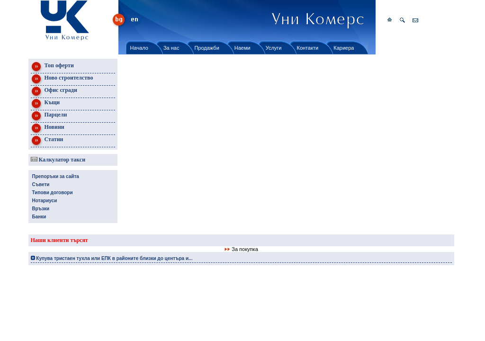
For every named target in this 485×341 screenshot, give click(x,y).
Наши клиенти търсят (59, 240)
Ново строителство (62, 79)
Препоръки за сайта (55, 176)
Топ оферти (52, 67)
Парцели (49, 116)
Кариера (343, 48)
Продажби (206, 48)
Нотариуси (44, 200)
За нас (171, 48)
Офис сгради (54, 92)
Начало (139, 48)
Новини (47, 129)
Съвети (41, 184)
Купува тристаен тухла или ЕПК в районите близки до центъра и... (112, 258)
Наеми (242, 48)
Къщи (45, 104)
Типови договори (52, 192)
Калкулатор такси (58, 159)
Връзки (41, 208)
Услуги (274, 48)
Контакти (308, 48)
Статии (47, 141)
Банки (39, 216)
